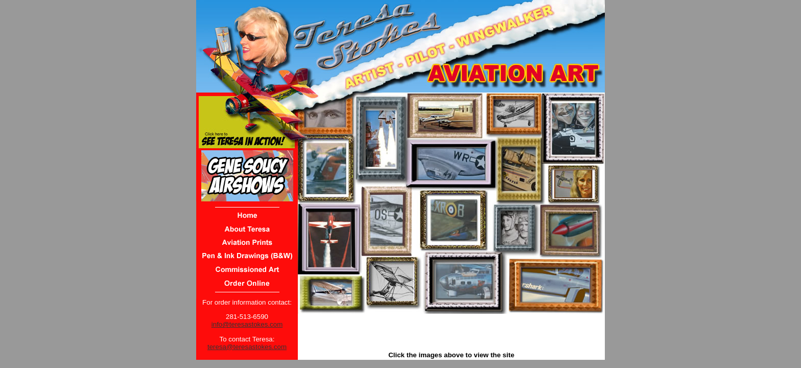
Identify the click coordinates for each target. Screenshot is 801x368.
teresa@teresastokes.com (247, 347)
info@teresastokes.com (246, 324)
